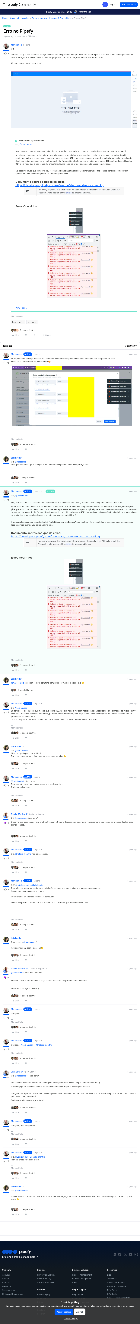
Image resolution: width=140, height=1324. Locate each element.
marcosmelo (16, 45)
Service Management (81, 1278)
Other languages (39, 18)
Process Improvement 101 (118, 1298)
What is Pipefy (43, 1294)
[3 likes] (23, 477)
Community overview (19, 18)
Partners (6, 1282)
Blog (109, 1275)
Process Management (82, 1275)
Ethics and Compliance (12, 1294)
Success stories (9, 1290)
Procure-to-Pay (44, 1278)
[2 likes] (22, 690)
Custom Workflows (45, 1282)
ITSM (74, 1282)
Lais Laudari (16, 458)
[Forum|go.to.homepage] (27, 4)
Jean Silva (15, 1072)
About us (6, 1275)
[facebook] (119, 1255)
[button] (3, 5)
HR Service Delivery (46, 1275)
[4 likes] (23, 444)
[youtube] (130, 1255)
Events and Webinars (116, 1286)
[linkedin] (114, 1255)
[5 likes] (23, 330)
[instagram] (136, 1255)
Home (5, 18)
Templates (111, 1278)
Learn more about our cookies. (120, 1306)
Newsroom (7, 1286)
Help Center (77, 1294)
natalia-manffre (18, 814)
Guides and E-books (116, 1282)
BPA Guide (112, 1294)
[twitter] (125, 1255)
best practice (18, 322)
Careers (5, 1278)
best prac (32, 322)
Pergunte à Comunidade (60, 18)
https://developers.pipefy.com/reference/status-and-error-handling (59, 185)
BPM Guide (112, 1290)
